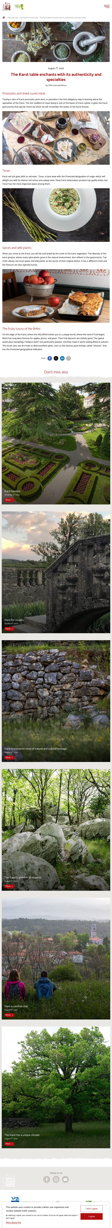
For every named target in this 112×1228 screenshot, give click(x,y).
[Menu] (107, 6)
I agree (91, 1216)
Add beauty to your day (29, 18)
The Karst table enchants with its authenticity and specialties (63, 18)
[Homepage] (6, 6)
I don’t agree (92, 1209)
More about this (13, 1223)
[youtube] (65, 1179)
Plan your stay (12, 18)
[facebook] (46, 1179)
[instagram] (56, 1179)
